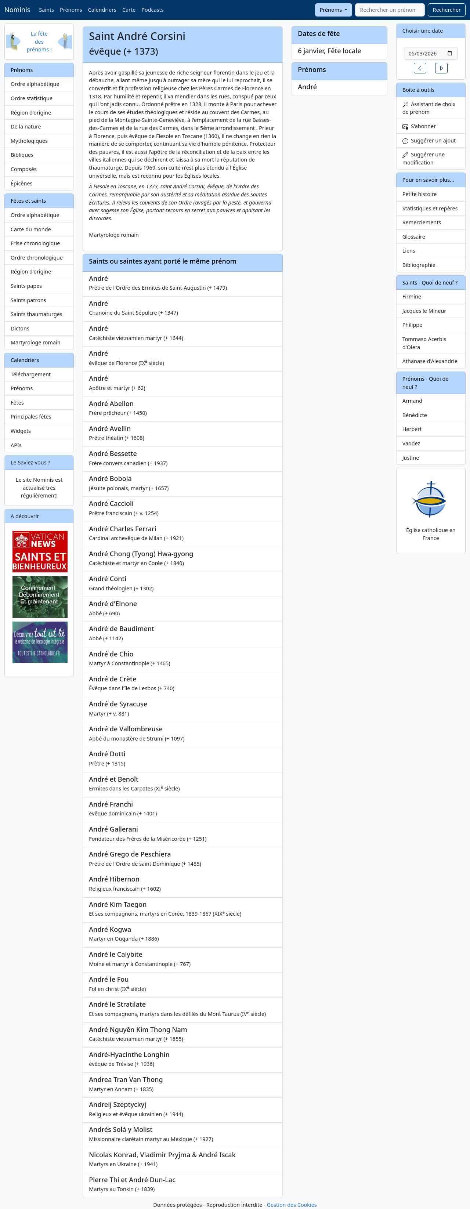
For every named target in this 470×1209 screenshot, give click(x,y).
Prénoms (71, 9)
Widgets (21, 430)
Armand (412, 400)
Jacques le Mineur (424, 310)
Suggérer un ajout (429, 140)
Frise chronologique (35, 243)
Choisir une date (422, 30)
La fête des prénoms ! (39, 41)
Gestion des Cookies (292, 1204)
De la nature (26, 126)
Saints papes (26, 285)
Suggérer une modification (423, 158)
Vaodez (411, 443)
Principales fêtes (31, 416)
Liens (408, 250)
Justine (410, 457)
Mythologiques (29, 140)
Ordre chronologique (37, 257)
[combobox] (390, 10)
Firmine (411, 296)
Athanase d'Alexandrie (430, 361)
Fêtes (17, 402)
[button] (420, 68)
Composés (24, 169)
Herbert (412, 429)
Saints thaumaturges (36, 314)
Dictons (20, 328)
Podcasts (152, 9)
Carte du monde (31, 229)
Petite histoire (419, 194)
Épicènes (22, 183)
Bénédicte (414, 415)
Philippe (412, 324)
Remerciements (421, 222)
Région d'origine (31, 112)
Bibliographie (418, 264)
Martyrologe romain (36, 342)
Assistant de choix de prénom (429, 108)
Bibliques (22, 154)
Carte (128, 9)
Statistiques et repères (430, 208)
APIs (16, 445)
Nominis (17, 9)
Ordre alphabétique (35, 83)
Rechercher (447, 9)
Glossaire (413, 236)
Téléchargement (31, 374)
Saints (46, 9)
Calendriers (102, 9)
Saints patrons (28, 300)
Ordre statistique (32, 98)
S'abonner (419, 126)
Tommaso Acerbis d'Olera (424, 343)
